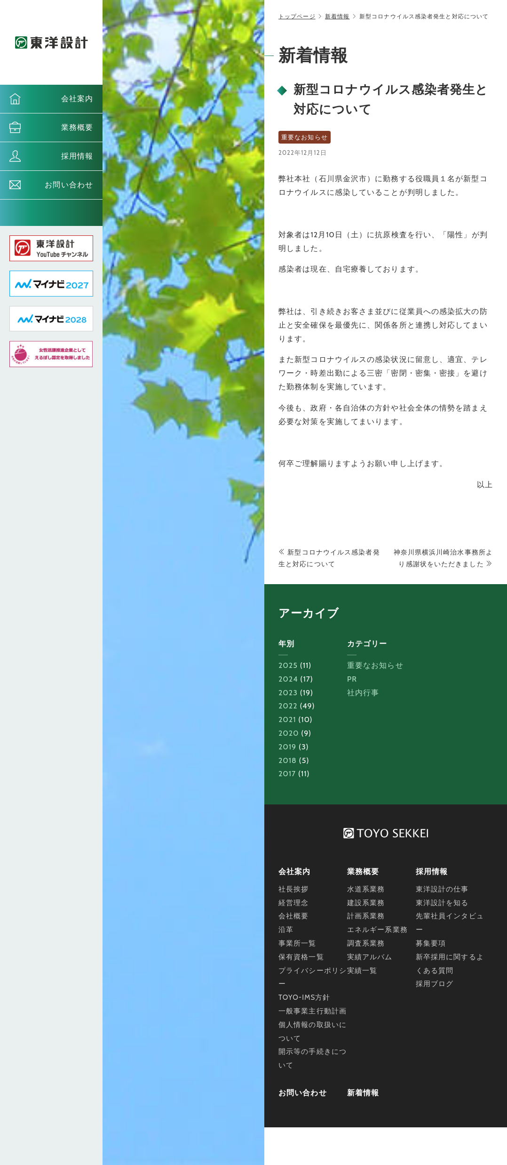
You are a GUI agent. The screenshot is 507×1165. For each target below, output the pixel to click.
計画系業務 (366, 916)
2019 (287, 746)
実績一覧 (362, 970)
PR (352, 679)
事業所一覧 (297, 943)
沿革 (285, 929)
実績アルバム (370, 957)
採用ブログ (435, 984)
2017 (287, 773)
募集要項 (431, 943)
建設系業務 (366, 903)
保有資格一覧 (301, 957)
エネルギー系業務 (377, 929)
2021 (287, 719)
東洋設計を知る (442, 903)
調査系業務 (366, 943)
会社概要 (293, 916)
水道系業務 (366, 889)
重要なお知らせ (375, 665)
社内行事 (363, 692)
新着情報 (337, 16)
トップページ (297, 16)
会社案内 (77, 98)
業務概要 (77, 127)
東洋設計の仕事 (442, 889)
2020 (288, 733)
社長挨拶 (293, 889)
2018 (287, 760)
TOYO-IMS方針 (304, 997)
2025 (288, 665)
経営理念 (293, 903)
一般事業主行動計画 (312, 1011)
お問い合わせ (69, 184)
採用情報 (77, 156)
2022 (288, 705)
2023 (288, 692)
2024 (288, 679)
